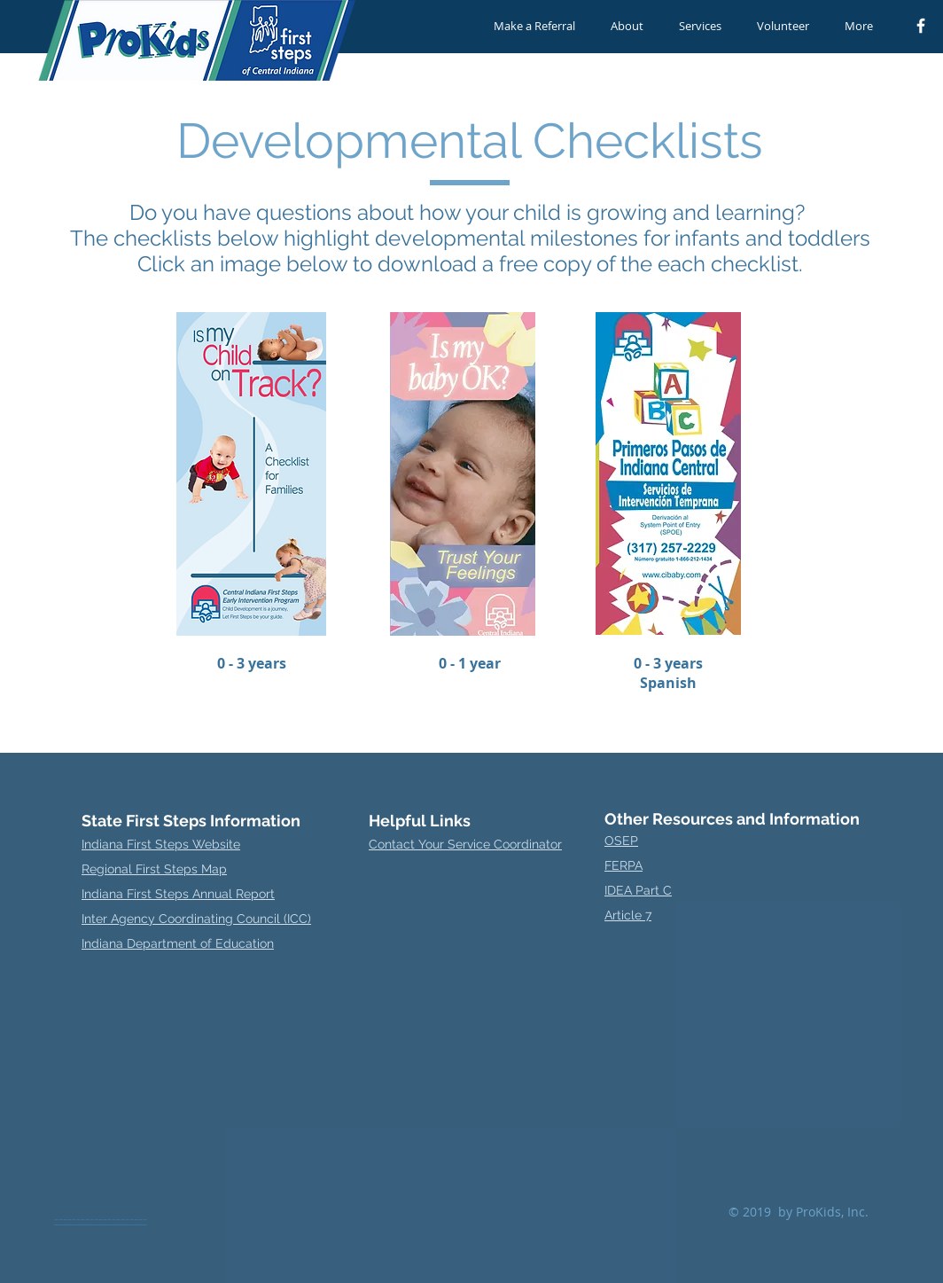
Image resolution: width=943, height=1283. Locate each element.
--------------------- (100, 1218)
